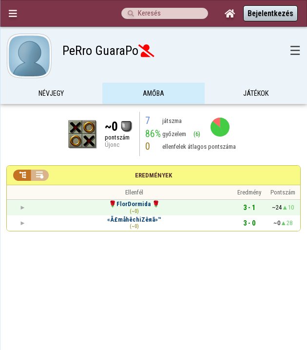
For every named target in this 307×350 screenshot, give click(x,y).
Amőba (153, 75)
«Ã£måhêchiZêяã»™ (134, 200)
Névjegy (51, 75)
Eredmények (153, 156)
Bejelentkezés (270, 13)
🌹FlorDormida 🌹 (134, 185)
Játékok (256, 75)
